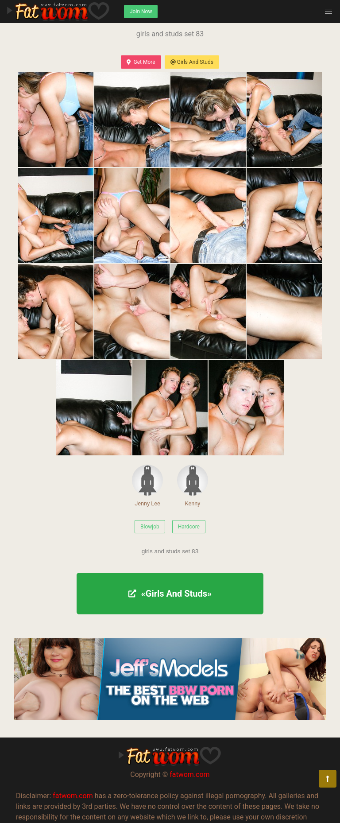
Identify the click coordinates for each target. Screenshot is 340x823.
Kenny (192, 486)
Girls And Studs (191, 62)
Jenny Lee (147, 486)
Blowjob (149, 527)
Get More (141, 62)
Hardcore (189, 527)
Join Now (141, 11)
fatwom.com (189, 774)
